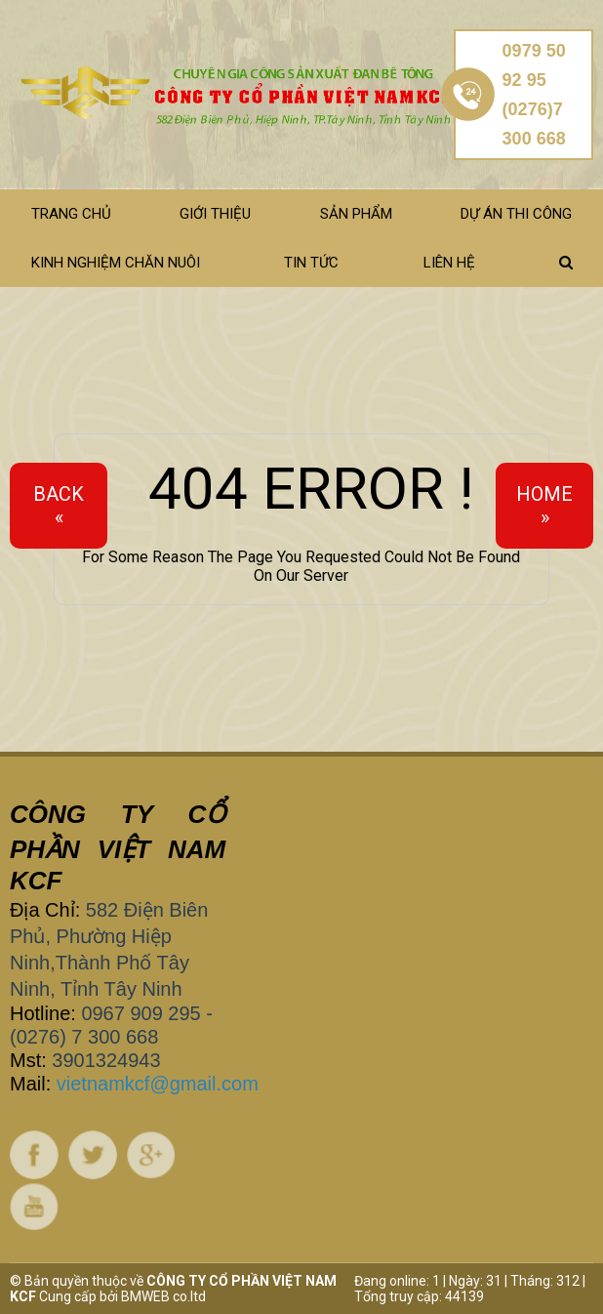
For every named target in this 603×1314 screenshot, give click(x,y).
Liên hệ (449, 262)
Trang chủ (71, 214)
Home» (544, 505)
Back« (58, 505)
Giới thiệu (215, 214)
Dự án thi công (516, 214)
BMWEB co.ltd (163, 1296)
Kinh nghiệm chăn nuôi (115, 262)
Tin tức (311, 262)
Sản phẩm (356, 214)
